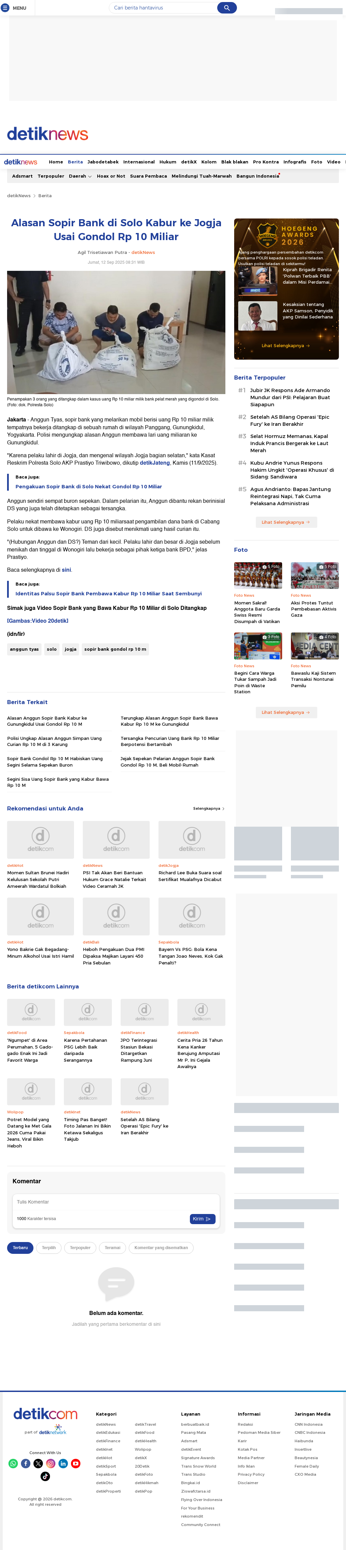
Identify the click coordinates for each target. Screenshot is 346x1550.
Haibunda (304, 1440)
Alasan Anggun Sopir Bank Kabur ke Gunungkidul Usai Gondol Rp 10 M (47, 720)
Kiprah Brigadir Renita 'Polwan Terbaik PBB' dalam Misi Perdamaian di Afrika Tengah (309, 275)
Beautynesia (306, 1457)
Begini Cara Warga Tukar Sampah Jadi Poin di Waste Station (255, 682)
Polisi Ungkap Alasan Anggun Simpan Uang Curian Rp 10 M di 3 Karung (54, 740)
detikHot (104, 1457)
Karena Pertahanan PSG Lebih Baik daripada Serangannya (85, 1049)
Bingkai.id (190, 1482)
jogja (70, 648)
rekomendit (192, 1515)
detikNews (19, 195)
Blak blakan (209, 161)
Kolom (183, 161)
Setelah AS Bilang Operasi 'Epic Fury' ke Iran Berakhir (144, 1125)
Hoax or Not (111, 175)
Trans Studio (193, 1473)
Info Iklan (246, 1465)
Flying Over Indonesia (201, 1499)
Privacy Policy (251, 1473)
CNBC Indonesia (310, 1431)
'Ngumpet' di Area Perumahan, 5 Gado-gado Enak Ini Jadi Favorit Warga (30, 1049)
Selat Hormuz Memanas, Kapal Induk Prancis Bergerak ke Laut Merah (289, 443)
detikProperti (108, 1490)
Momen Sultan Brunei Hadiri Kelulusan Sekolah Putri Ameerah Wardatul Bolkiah (38, 878)
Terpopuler (51, 175)
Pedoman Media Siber (259, 1431)
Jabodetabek (77, 161)
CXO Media (305, 1473)
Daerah (80, 175)
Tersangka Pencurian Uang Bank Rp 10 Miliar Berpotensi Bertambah (170, 740)
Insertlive (303, 1448)
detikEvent (191, 1448)
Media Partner (251, 1457)
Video (308, 161)
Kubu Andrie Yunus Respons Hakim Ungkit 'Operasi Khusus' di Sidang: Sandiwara (292, 469)
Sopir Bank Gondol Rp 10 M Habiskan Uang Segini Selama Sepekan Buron (55, 761)
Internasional (113, 161)
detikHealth (145, 1440)
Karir (242, 1440)
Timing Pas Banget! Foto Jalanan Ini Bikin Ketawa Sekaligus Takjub (87, 1128)
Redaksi (245, 1423)
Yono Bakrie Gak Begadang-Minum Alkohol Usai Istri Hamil (40, 952)
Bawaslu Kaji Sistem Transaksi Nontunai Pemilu (313, 678)
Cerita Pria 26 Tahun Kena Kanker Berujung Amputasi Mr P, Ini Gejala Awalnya (200, 1052)
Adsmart (22, 175)
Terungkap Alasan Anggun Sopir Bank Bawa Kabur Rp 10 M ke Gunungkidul (169, 720)
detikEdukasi (108, 1431)
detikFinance (108, 1440)
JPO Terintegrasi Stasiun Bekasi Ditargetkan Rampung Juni (139, 1049)
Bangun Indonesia (258, 175)
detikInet (104, 1448)
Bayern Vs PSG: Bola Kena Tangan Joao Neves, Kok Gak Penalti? (190, 955)
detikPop (143, 1490)
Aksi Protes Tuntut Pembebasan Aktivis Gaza (314, 608)
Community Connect (200, 1524)
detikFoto (144, 1473)
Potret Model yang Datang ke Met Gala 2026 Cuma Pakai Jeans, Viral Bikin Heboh (29, 1132)
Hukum (142, 161)
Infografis (269, 161)
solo (52, 648)
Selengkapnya (209, 807)
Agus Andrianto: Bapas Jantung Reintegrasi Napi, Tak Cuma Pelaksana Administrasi (290, 496)
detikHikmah (146, 1482)
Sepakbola (106, 1473)
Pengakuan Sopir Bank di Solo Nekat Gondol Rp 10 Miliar (89, 486)
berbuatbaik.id (195, 1423)
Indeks (328, 161)
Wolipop (143, 1448)
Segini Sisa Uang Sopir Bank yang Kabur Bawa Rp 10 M (58, 781)
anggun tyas (24, 648)
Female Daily (307, 1465)
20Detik (142, 1465)
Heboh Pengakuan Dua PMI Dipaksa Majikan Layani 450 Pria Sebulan (113, 955)
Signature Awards (198, 1457)
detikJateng (155, 462)
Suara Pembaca (148, 175)
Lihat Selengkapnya (286, 344)
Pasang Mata (193, 1431)
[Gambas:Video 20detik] (37, 620)
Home (31, 161)
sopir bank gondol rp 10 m (115, 648)
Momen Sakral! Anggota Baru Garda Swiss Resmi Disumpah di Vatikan (257, 611)
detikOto (104, 1482)
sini (66, 569)
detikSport (106, 1465)
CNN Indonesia (309, 1423)
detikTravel (145, 1423)
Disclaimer (248, 1482)
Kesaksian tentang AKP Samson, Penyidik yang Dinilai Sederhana (308, 309)
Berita (50, 161)
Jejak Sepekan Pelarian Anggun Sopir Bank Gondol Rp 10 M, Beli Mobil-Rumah (168, 761)
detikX (163, 161)
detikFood (144, 1431)
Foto (291, 161)
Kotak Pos (247, 1448)
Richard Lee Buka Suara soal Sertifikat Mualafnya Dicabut (190, 875)
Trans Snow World (198, 1465)
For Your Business (198, 1507)
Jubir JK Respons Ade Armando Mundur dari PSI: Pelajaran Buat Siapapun (290, 397)
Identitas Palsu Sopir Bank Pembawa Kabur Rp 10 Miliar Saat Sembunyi (109, 593)
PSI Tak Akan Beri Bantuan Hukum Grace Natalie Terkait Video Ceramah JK (114, 878)
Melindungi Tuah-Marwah (202, 175)
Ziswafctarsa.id (196, 1490)
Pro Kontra (240, 161)
